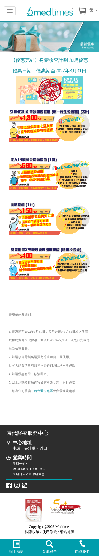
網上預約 (16, 547)
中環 (16, 448)
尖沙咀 (29, 448)
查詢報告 (49, 547)
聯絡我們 (82, 547)
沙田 (43, 448)
